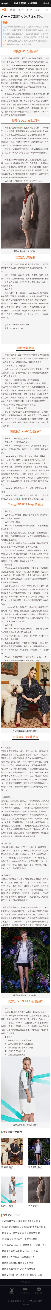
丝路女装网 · (25, 3)
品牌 (20, 9)
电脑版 (12, 1289)
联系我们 (39, 1289)
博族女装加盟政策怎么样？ (25, 251)
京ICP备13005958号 (35, 1301)
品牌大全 (25, 1289)
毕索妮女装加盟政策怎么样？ (25, 731)
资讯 (37, 9)
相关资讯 (11, 1215)
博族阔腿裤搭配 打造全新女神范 (17, 1263)
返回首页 (25, 1304)
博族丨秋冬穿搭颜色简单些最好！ (18, 1257)
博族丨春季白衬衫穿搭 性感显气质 (18, 1269)
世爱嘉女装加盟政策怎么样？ (25, 995)
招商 (12, 9)
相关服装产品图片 (12, 1132)
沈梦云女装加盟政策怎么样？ (25, 1125)
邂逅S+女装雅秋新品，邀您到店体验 (19, 1239)
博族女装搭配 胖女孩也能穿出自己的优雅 (22, 1275)
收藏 (45, 3)
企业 (29, 9)
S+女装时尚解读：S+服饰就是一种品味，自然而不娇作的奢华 (25, 1245)
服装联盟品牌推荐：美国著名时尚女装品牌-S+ (24, 1227)
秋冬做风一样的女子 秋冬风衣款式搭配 (21, 1233)
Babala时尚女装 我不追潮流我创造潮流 (21, 1221)
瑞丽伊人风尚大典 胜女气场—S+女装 (20, 1251)
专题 (4, 9)
